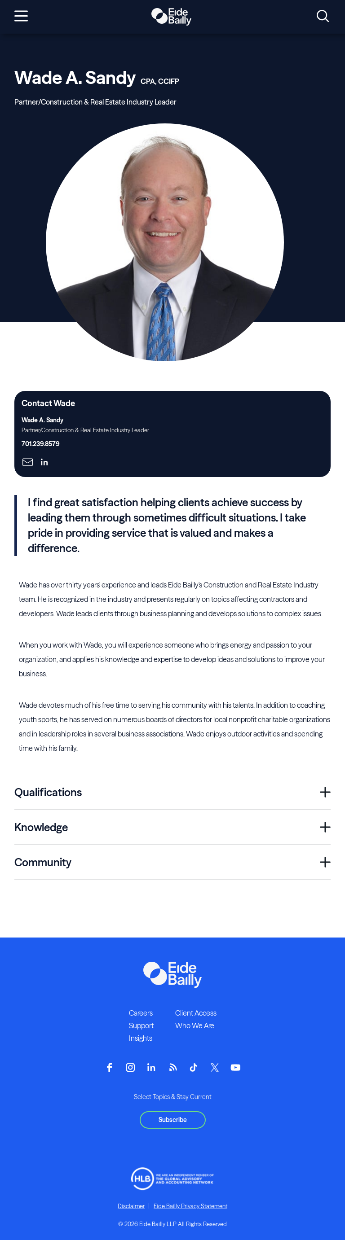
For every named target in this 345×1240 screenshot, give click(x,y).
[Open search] (323, 16)
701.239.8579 (41, 444)
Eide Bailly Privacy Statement (190, 1205)
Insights (140, 1038)
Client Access (196, 1012)
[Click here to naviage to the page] (28, 463)
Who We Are (194, 1025)
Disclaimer (131, 1205)
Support (141, 1025)
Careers (141, 1012)
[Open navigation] (21, 16)
